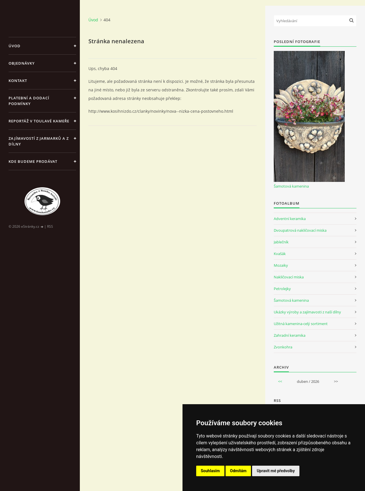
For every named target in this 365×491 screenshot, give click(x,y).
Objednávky (22, 63)
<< (280, 381)
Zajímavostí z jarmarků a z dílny (39, 141)
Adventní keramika (290, 218)
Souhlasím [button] (210, 471)
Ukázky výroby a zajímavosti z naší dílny (307, 312)
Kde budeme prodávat (33, 161)
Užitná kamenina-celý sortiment (301, 323)
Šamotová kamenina (291, 186)
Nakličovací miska (289, 277)
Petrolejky (282, 288)
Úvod (15, 45)
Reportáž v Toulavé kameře (39, 121)
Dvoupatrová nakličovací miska (300, 230)
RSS (50, 226)
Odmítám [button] (238, 471)
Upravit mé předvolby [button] (276, 471)
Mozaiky (281, 265)
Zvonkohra (283, 347)
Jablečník (281, 242)
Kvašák (280, 253)
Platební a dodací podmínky (29, 100)
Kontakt (18, 80)
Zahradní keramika (289, 335)
